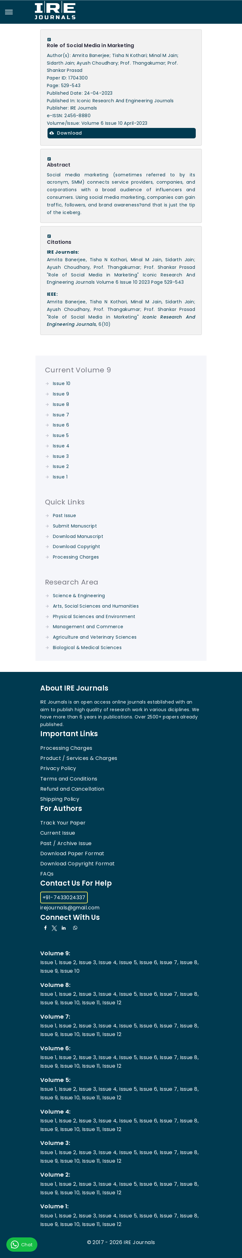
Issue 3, (88, 962)
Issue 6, (148, 962)
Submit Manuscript (75, 526)
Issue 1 (60, 477)
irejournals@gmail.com (70, 907)
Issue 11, (91, 1002)
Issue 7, (169, 962)
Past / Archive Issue (66, 843)
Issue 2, (68, 962)
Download (65, 133)
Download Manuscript (78, 536)
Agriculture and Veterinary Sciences (95, 637)
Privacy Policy (58, 768)
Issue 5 (61, 435)
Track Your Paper (63, 822)
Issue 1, (48, 962)
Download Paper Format (72, 853)
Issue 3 (61, 456)
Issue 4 (61, 446)
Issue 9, (49, 971)
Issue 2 (61, 466)
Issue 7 (61, 415)
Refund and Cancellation (72, 789)
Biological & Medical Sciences (87, 647)
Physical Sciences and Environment (94, 616)
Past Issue (64, 515)
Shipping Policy (59, 799)
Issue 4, (108, 962)
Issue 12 (111, 1002)
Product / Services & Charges (79, 758)
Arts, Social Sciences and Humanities (96, 606)
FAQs (47, 873)
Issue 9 (61, 394)
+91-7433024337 (64, 897)
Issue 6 (61, 425)
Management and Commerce (88, 626)
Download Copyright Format (77, 863)
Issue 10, (70, 1002)
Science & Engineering (79, 595)
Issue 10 (61, 383)
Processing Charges (76, 557)
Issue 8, (189, 962)
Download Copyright (76, 546)
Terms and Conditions (68, 778)
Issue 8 (61, 404)
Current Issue (57, 833)
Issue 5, (128, 962)
